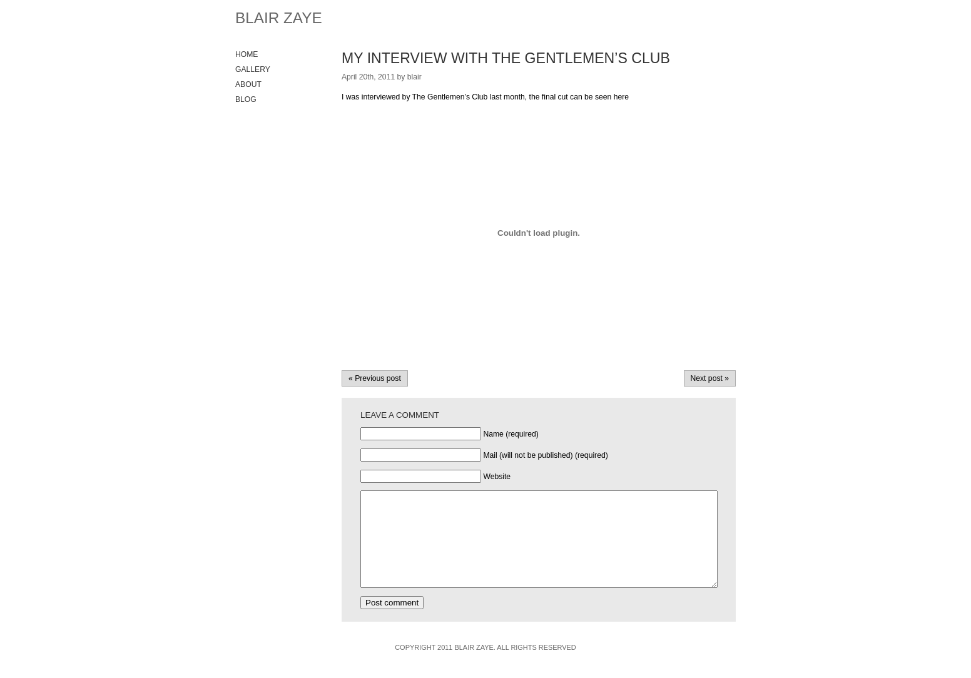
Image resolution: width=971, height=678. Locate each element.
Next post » (710, 378)
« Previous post (374, 378)
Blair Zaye (278, 17)
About (248, 84)
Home (246, 54)
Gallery (252, 69)
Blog (246, 99)
